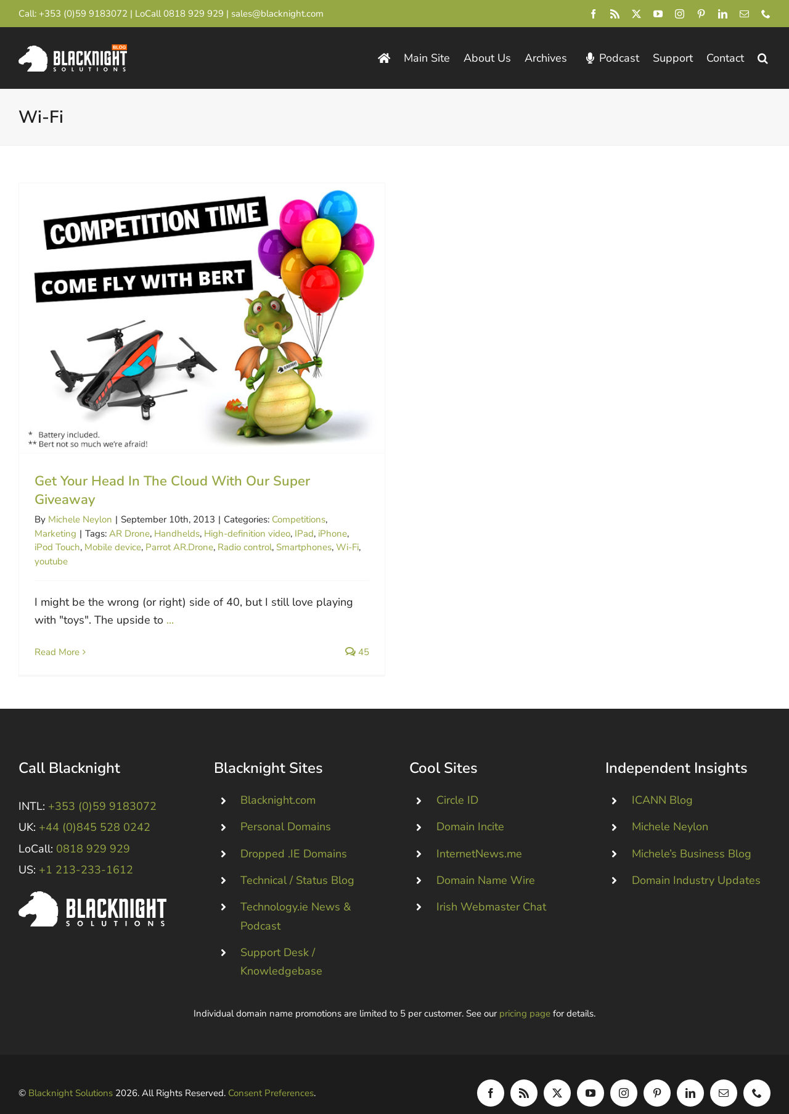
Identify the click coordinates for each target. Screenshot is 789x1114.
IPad (304, 533)
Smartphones (304, 547)
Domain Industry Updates (696, 861)
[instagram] (679, 14)
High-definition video (247, 533)
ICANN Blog (662, 781)
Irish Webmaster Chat (491, 887)
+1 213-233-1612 (86, 850)
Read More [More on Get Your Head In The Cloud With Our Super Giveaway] (57, 652)
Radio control (245, 547)
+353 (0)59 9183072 (83, 13)
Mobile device (112, 547)
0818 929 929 (193, 13)
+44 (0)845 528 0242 (94, 808)
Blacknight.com (278, 781)
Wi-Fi (347, 547)
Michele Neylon (80, 519)
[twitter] (636, 14)
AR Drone (129, 533)
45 (357, 652)
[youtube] (658, 14)
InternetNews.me (479, 834)
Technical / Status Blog (297, 861)
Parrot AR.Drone (179, 547)
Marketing (55, 533)
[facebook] (593, 14)
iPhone (332, 533)
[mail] (744, 14)
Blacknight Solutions (70, 1074)
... (170, 620)
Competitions (298, 519)
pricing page (524, 995)
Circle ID (457, 781)
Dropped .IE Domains (293, 834)
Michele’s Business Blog (691, 834)
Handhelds (177, 533)
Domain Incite (470, 808)
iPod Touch (57, 547)
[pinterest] (701, 14)
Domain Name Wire (485, 861)
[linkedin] (722, 14)
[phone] (766, 14)
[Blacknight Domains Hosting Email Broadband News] (72, 50)
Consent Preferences (271, 1074)
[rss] (614, 14)
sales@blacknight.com (277, 13)
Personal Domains (285, 808)
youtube (51, 561)
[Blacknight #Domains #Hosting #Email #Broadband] (92, 877)
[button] (763, 58)
